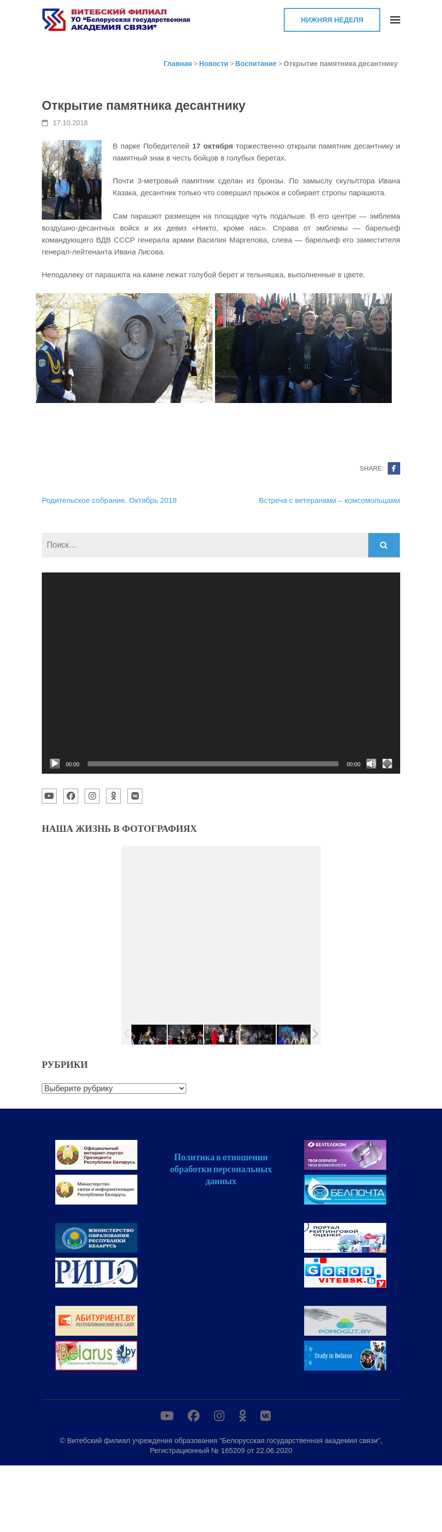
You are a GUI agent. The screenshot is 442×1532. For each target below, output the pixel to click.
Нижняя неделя (332, 20)
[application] (221, 673)
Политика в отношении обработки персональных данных (221, 1168)
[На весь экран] (387, 764)
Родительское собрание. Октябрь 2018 (109, 500)
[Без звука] (371, 764)
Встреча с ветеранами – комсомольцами (329, 500)
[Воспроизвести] (55, 764)
